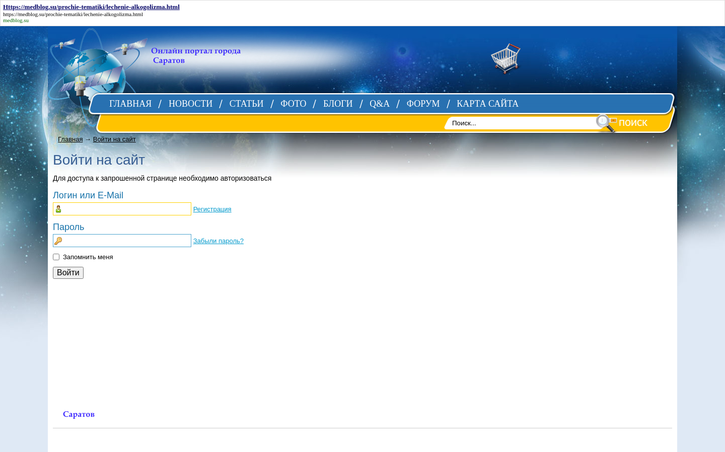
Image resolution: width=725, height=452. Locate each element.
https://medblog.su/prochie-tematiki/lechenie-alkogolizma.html (73, 14)
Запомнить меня (88, 257)
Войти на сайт (114, 139)
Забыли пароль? (218, 241)
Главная (70, 139)
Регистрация (212, 209)
